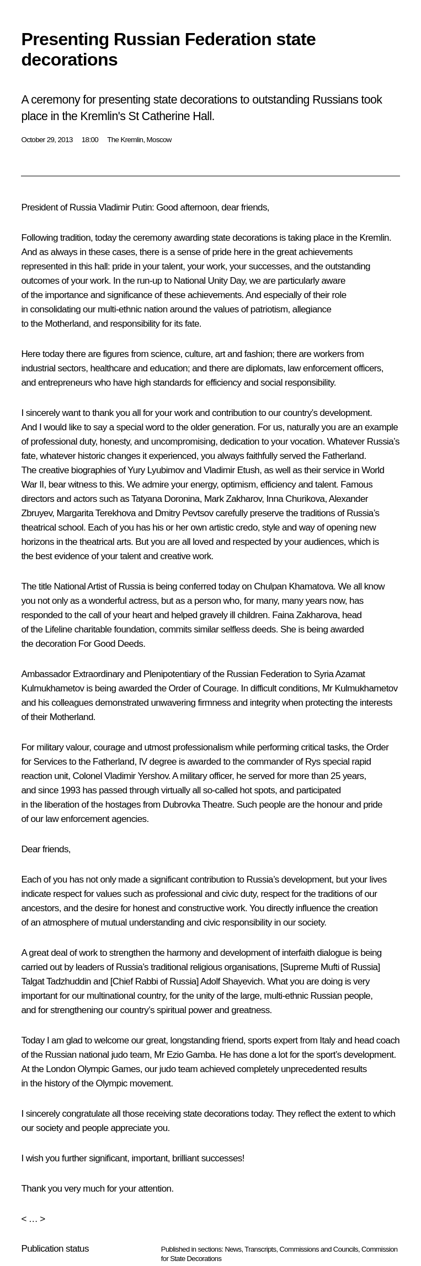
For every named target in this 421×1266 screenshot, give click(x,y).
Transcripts (260, 1249)
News (233, 1249)
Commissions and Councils (319, 1249)
